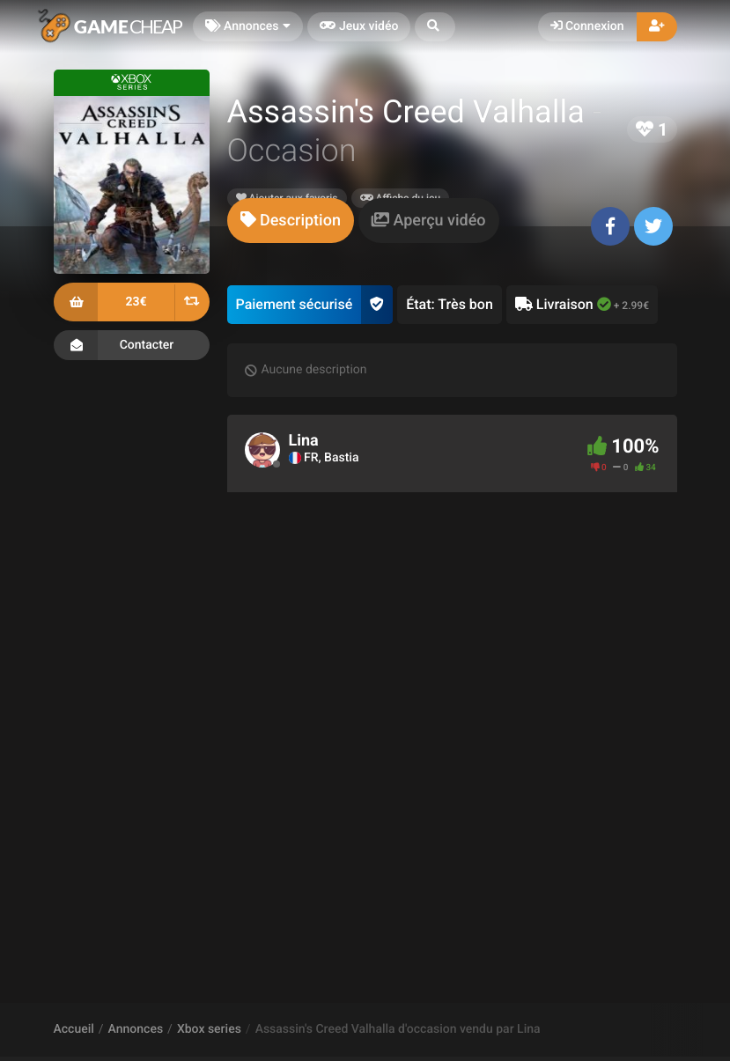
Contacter (132, 345)
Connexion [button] (587, 26)
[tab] (290, 220)
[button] (435, 26)
